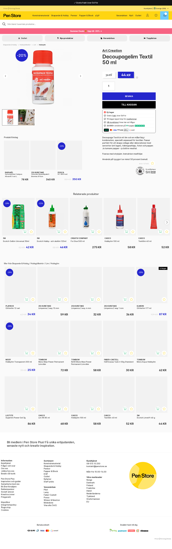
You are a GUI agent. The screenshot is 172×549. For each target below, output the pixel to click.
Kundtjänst (148, 8)
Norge (89, 480)
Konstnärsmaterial (40, 15)
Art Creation (112, 50)
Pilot (46, 489)
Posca (46, 497)
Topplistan (151, 38)
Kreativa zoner (8, 494)
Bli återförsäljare (9, 486)
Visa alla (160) (50, 505)
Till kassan (129, 104)
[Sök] (86, 24)
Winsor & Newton (52, 500)
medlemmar (132, 119)
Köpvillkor (5, 502)
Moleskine (48, 502)
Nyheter (47, 479)
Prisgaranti (6, 497)
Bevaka (129, 96)
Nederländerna (93, 493)
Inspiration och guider (11, 481)
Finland (89, 485)
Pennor (74, 15)
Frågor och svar (8, 466)
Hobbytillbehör (25, 45)
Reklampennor (7, 489)
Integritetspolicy (8, 505)
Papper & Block (86, 15)
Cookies (5, 510)
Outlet (138, 15)
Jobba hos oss (7, 471)
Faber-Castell (50, 495)
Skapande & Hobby (60, 15)
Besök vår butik (8, 473)
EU (87, 501)
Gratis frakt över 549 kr (86, 2)
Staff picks (49, 481)
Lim (34, 45)
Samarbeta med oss (10, 484)
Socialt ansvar (7, 492)
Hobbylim (42, 45)
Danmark (90, 482)
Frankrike (90, 488)
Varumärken (121, 15)
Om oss (4, 468)
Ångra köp (6, 507)
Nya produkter (66, 38)
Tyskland (90, 496)
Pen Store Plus (7, 479)
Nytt (131, 15)
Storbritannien (93, 499)
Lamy (46, 492)
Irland (89, 491)
